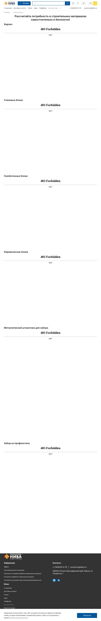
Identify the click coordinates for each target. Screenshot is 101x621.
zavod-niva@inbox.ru (90, 8)
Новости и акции (9, 608)
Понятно (87, 615)
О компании (8, 8)
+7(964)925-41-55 (75, 8)
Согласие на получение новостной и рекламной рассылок (22, 580)
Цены (35, 8)
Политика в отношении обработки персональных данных (22, 573)
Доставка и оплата (20, 8)
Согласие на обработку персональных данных (19, 577)
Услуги (30, 8)
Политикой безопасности (18, 618)
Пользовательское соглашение (14, 570)
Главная (7, 12)
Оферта (6, 567)
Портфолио (42, 8)
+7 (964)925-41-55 (60, 567)
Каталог (24, 3)
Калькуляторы (53, 8)
